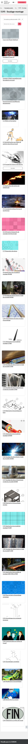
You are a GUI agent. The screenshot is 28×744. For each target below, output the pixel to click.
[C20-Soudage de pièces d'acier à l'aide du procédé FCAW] (13, 541)
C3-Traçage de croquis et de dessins (13, 164)
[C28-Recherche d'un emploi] (10, 694)
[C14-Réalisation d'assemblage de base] (13, 403)
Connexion (22, 2)
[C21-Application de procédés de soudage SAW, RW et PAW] (13, 564)
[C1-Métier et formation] (10, 115)
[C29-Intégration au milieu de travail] (13, 713)
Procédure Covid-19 (8, 57)
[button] (14, 2)
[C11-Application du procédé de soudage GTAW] (13, 334)
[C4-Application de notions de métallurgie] (13, 178)
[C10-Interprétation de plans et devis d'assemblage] (13, 310)
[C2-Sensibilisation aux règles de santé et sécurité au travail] (13, 134)
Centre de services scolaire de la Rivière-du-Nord (7, 2)
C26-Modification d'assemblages (12, 681)
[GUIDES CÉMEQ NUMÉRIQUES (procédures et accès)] (13, 70)
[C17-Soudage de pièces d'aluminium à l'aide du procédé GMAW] (13, 472)
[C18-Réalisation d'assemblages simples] (13, 495)
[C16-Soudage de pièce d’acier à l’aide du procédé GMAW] (13, 449)
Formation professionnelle (9, 8)
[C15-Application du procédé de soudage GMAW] (13, 426)
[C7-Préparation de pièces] (10, 245)
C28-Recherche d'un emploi (11, 699)
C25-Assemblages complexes (11, 661)
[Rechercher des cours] (10, 24)
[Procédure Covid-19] (10, 51)
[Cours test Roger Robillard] (10, 34)
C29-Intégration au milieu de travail (13, 720)
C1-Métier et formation (9, 121)
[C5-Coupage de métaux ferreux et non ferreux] (13, 201)
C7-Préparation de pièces (10, 251)
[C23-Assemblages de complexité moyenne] (13, 610)
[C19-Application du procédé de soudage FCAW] (13, 518)
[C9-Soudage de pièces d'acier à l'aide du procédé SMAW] (13, 287)
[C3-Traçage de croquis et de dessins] (13, 157)
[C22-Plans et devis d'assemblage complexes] (13, 587)
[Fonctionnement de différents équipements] (13, 93)
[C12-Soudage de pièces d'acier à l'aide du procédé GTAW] (13, 357)
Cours (2, 8)
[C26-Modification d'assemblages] (12, 674)
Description (13, 168)
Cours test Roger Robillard (10, 40)
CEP (16, 8)
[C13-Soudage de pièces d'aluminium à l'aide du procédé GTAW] (13, 380)
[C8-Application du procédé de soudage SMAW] (13, 264)
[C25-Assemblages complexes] (11, 655)
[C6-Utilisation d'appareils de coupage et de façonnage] (13, 224)
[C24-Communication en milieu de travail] (13, 633)
